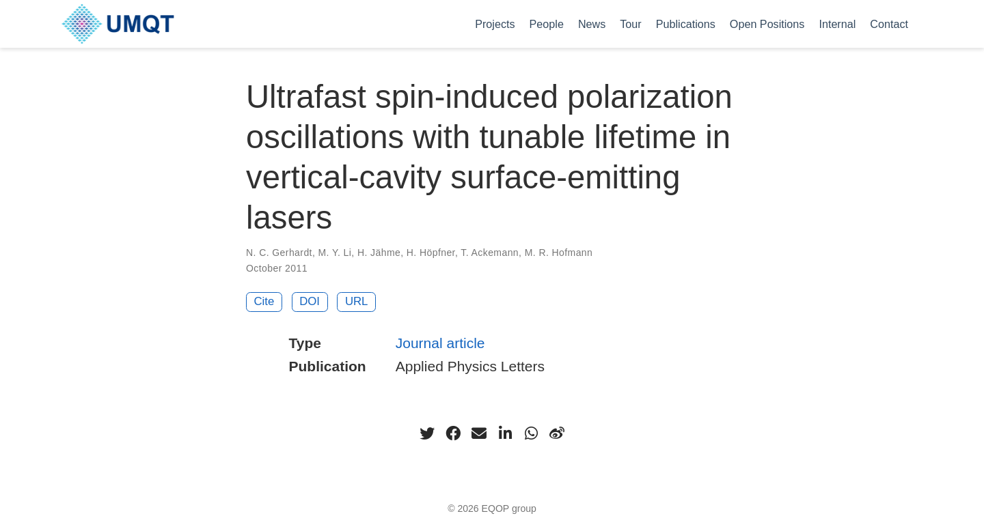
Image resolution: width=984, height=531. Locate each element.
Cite (264, 301)
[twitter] (427, 433)
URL (356, 301)
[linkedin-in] (505, 433)
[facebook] (453, 433)
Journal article (440, 343)
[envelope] (479, 433)
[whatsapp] (531, 433)
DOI (309, 301)
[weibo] (557, 433)
